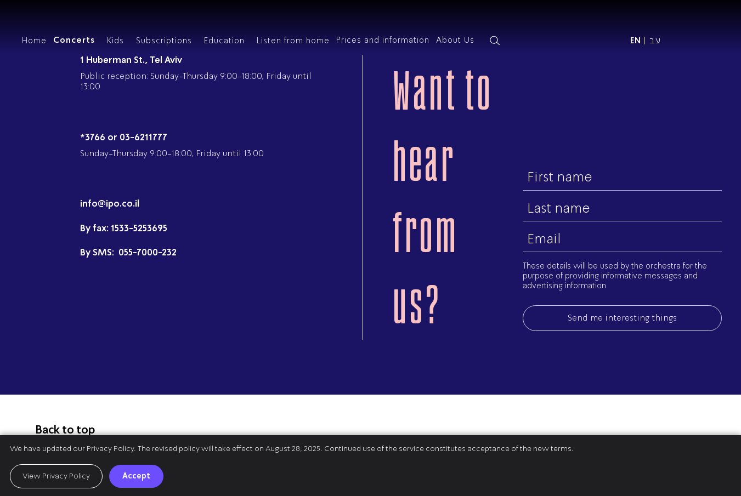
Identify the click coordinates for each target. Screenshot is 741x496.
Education (224, 40)
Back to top (65, 429)
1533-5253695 (139, 228)
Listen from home (293, 40)
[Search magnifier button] (494, 40)
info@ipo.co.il (109, 203)
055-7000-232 (146, 252)
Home (34, 40)
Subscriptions (164, 40)
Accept (136, 475)
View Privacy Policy (56, 476)
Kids (115, 40)
